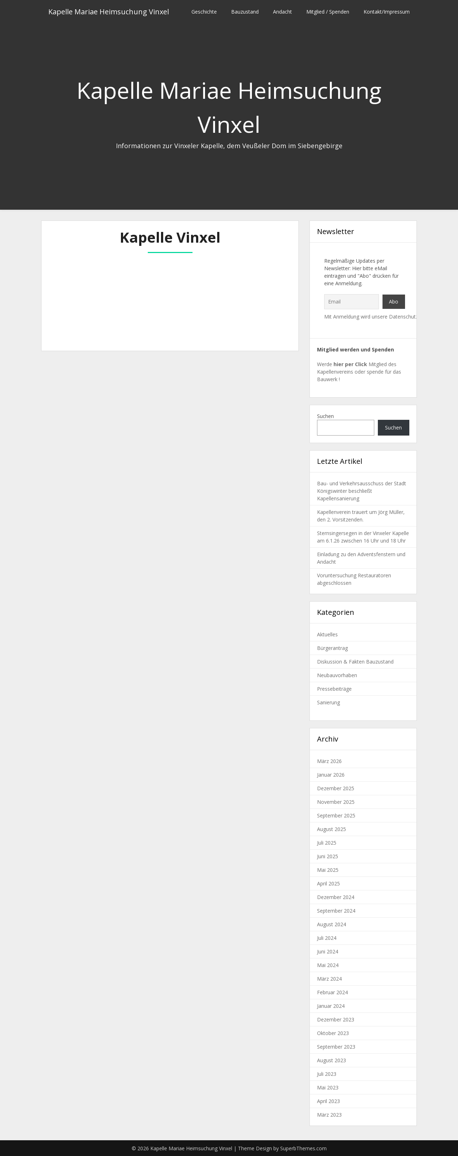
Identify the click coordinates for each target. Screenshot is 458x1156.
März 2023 (329, 1114)
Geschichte (204, 11)
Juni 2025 (327, 856)
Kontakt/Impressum (387, 11)
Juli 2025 (326, 842)
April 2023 (328, 1101)
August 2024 (331, 924)
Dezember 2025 (335, 788)
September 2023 (336, 1046)
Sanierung (328, 702)
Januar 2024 (331, 1005)
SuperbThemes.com (303, 1148)
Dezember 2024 (335, 897)
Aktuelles (327, 634)
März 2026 (329, 761)
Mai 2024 (327, 965)
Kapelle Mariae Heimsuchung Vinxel (108, 11)
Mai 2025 (327, 869)
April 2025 (328, 883)
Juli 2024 (326, 937)
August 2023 (331, 1060)
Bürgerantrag (332, 648)
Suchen (325, 416)
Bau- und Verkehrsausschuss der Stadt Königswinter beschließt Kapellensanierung (361, 491)
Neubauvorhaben (337, 675)
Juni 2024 (327, 951)
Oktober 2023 (333, 1033)
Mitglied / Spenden (327, 11)
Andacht (282, 11)
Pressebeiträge (334, 688)
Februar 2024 (332, 992)
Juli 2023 (326, 1073)
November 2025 (336, 801)
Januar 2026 (331, 774)
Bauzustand (245, 11)
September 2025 (336, 815)
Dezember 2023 (335, 1019)
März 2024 (329, 978)
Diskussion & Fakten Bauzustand (355, 661)
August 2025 (331, 829)
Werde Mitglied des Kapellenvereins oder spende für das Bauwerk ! (359, 372)
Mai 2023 (327, 1087)
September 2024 (336, 910)
